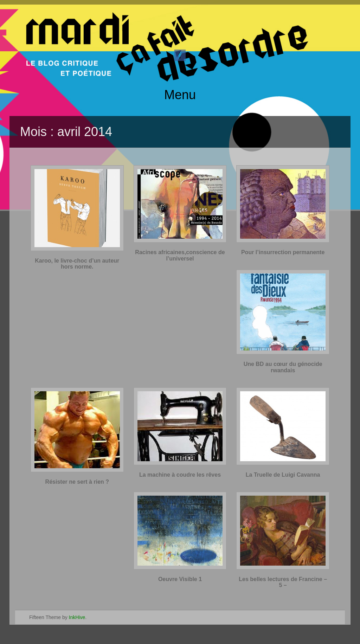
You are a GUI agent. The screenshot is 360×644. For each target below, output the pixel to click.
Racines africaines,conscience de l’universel (180, 255)
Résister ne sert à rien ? (77, 482)
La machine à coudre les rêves (180, 475)
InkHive (77, 617)
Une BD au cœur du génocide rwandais (283, 367)
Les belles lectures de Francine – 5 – (283, 582)
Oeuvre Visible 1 (180, 579)
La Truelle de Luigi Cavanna (283, 475)
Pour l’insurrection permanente (282, 252)
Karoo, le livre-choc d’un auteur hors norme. (77, 264)
